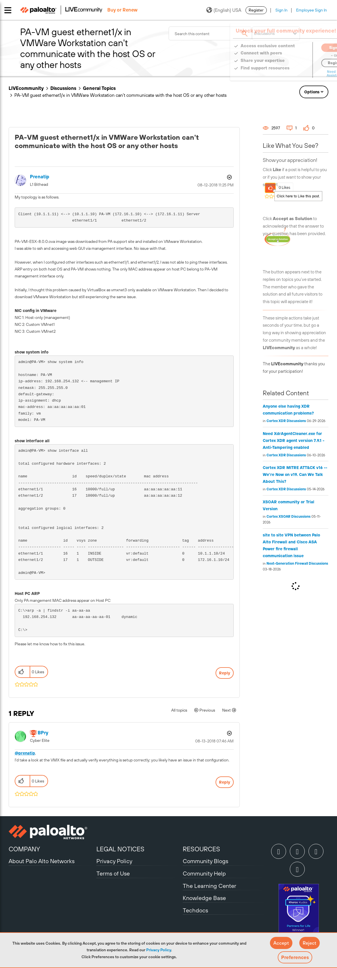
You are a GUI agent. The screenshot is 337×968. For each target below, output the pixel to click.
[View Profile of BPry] (43, 733)
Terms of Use (113, 873)
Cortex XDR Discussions (286, 421)
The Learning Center (209, 885)
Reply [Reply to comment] (224, 782)
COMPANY (24, 849)
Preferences (295, 957)
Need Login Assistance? (302, 73)
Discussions (63, 88)
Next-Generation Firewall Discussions (297, 563)
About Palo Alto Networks (42, 861)
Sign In (281, 10)
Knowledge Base (204, 898)
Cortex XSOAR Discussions (288, 517)
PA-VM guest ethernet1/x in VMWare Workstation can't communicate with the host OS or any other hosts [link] (120, 95)
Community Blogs (205, 861)
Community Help (204, 873)
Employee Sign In (311, 10)
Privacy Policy (158, 950)
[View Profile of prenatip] (39, 177)
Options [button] (311, 92)
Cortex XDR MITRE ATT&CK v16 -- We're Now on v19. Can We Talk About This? (295, 474)
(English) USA (223, 10)
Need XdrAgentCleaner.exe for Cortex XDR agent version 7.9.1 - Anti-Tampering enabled (293, 440)
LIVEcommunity (26, 88)
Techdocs (195, 910)
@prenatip (25, 753)
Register (256, 10)
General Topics (99, 88)
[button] (281, 943)
